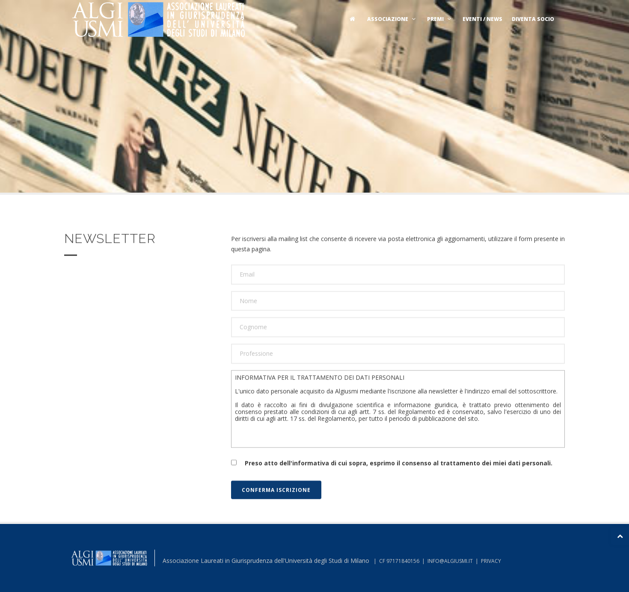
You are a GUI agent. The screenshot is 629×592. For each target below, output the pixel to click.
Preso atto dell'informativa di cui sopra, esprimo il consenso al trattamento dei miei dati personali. (391, 476)
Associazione (392, 19)
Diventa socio (533, 19)
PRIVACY (491, 561)
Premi (440, 19)
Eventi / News (482, 19)
